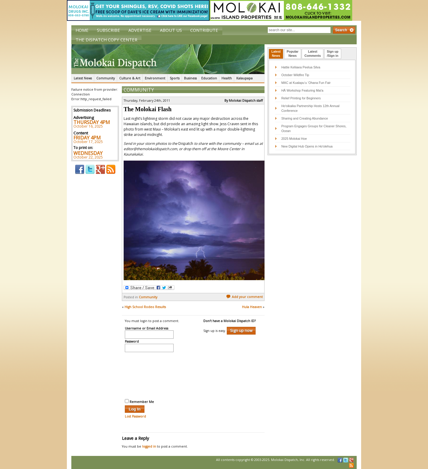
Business (190, 78)
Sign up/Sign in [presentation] (333, 53)
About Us (171, 30)
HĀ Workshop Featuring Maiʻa (302, 90)
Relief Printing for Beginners (301, 98)
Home (82, 30)
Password (132, 341)
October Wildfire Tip (295, 75)
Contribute (204, 30)
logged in (149, 446)
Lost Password (135, 416)
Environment (155, 78)
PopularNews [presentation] (293, 53)
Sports (175, 78)
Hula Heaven (252, 307)
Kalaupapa (244, 78)
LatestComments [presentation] (312, 53)
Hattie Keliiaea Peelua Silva (300, 67)
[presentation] (149, 374)
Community (105, 78)
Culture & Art (129, 78)
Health (226, 78)
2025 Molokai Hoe (294, 138)
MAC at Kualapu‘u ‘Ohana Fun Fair (306, 82)
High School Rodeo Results (145, 307)
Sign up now (241, 330)
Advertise (140, 30)
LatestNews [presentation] (276, 53)
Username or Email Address (146, 328)
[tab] (276, 54)
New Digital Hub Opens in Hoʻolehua (307, 146)
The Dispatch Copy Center (106, 40)
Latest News (83, 78)
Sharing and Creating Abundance (304, 118)
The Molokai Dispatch (168, 59)
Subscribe (108, 30)
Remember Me (139, 401)
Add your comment (244, 297)
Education (209, 78)
